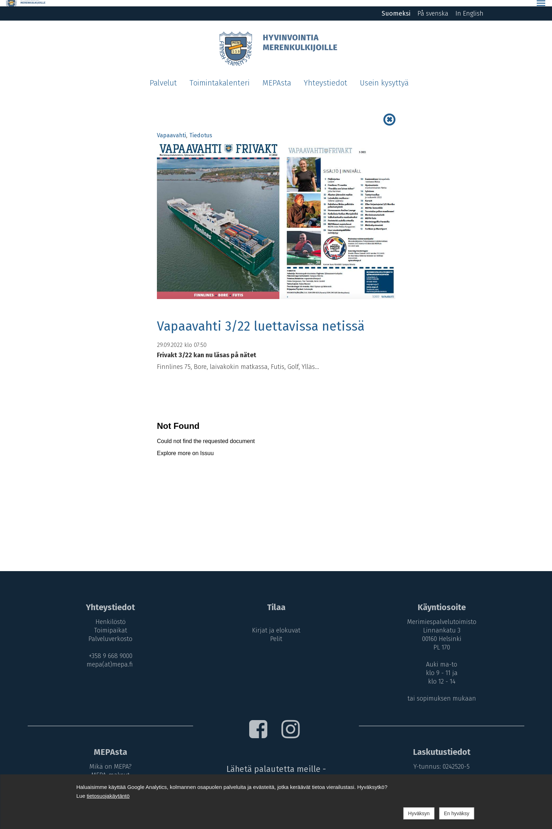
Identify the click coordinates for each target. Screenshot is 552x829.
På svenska (432, 7)
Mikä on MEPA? (108, 760)
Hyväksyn (419, 813)
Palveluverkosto (108, 632)
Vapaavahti (171, 129)
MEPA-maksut (108, 769)
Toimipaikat (108, 624)
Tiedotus (200, 129)
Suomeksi (396, 7)
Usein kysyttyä (384, 76)
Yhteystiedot (325, 76)
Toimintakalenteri (220, 76)
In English (469, 7)
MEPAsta (276, 76)
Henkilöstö (108, 615)
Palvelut (163, 76)
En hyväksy (456, 813)
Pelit (276, 632)
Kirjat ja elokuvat (276, 624)
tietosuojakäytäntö (108, 796)
